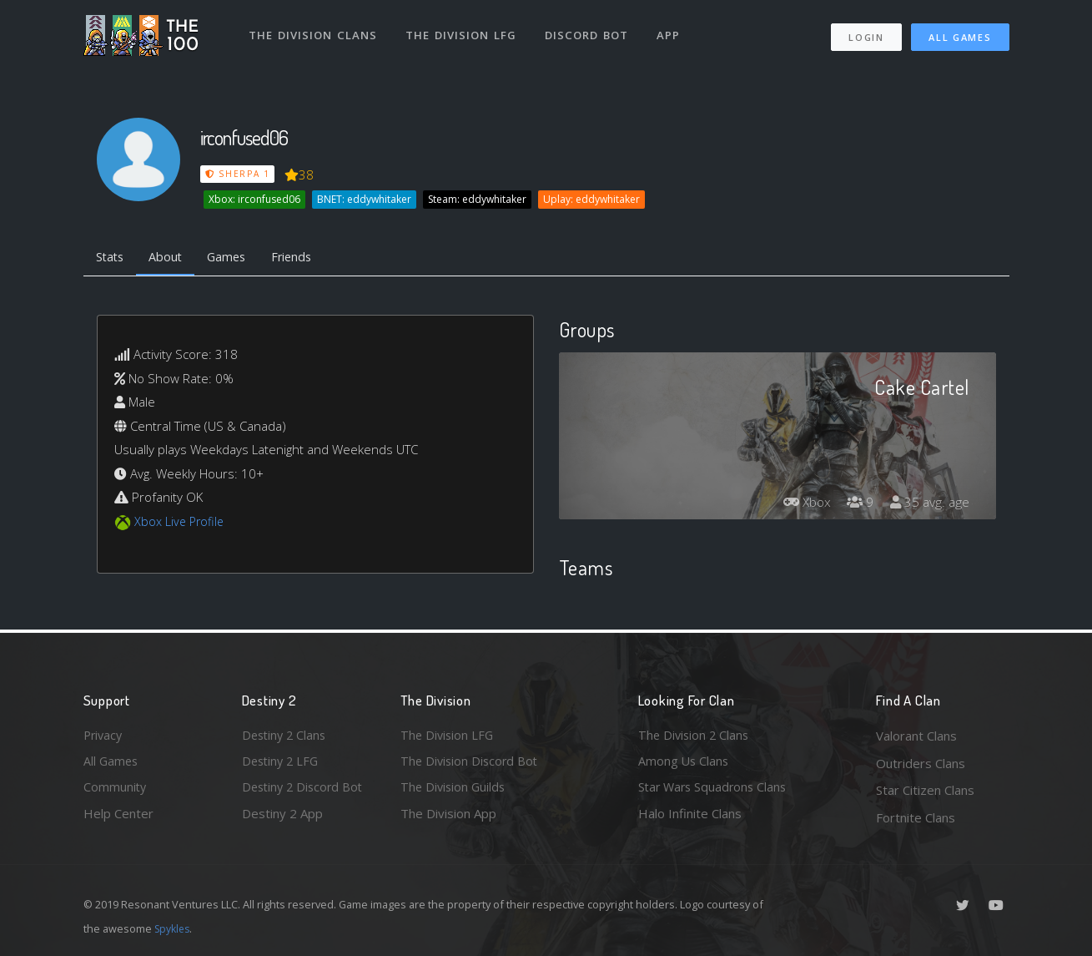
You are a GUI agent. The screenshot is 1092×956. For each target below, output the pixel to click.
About (170, 257)
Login (866, 34)
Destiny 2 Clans (286, 735)
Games (234, 257)
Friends (303, 257)
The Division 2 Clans (695, 735)
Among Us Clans (684, 763)
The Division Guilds (454, 789)
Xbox (802, 504)
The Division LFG (463, 31)
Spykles (174, 928)
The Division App (448, 817)
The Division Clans (314, 31)
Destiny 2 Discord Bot (305, 789)
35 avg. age (928, 504)
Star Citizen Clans (925, 789)
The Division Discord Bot (471, 763)
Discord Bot (590, 31)
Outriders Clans (920, 763)
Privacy (104, 735)
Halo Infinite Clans (690, 817)
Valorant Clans (916, 735)
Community (115, 789)
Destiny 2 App (282, 817)
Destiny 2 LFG (282, 763)
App (673, 31)
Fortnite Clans (915, 817)
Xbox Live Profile (180, 522)
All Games (959, 34)
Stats (112, 257)
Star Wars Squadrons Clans (715, 789)
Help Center (118, 817)
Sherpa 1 (237, 174)
